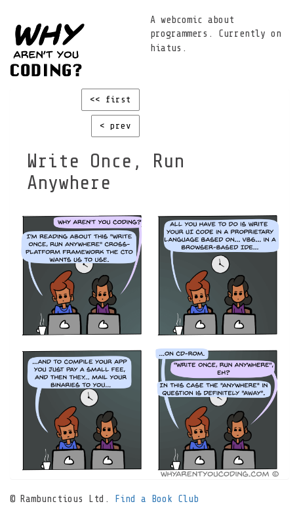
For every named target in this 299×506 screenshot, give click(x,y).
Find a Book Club (157, 499)
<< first (110, 99)
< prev (115, 126)
